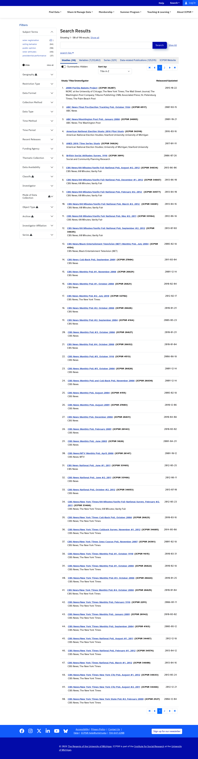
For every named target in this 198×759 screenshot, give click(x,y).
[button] (51, 40)
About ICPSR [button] (184, 11)
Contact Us (114, 729)
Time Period (29, 130)
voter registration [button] (31, 40)
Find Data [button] (54, 11)
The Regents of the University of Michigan (90, 746)
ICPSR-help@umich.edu (93, 732)
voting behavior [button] (30, 44)
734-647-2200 (116, 732)
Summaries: (73, 66)
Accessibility (82, 729)
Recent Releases (32, 139)
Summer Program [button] (130, 11)
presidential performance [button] (34, 55)
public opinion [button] (29, 48)
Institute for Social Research (149, 746)
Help (76, 732)
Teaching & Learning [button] (158, 11)
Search (160, 45)
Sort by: (102, 66)
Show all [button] (95, 37)
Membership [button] (106, 11)
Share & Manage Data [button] (79, 11)
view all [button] (50, 65)
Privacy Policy (98, 729)
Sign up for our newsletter (166, 731)
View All (173, 45)
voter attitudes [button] (29, 51)
